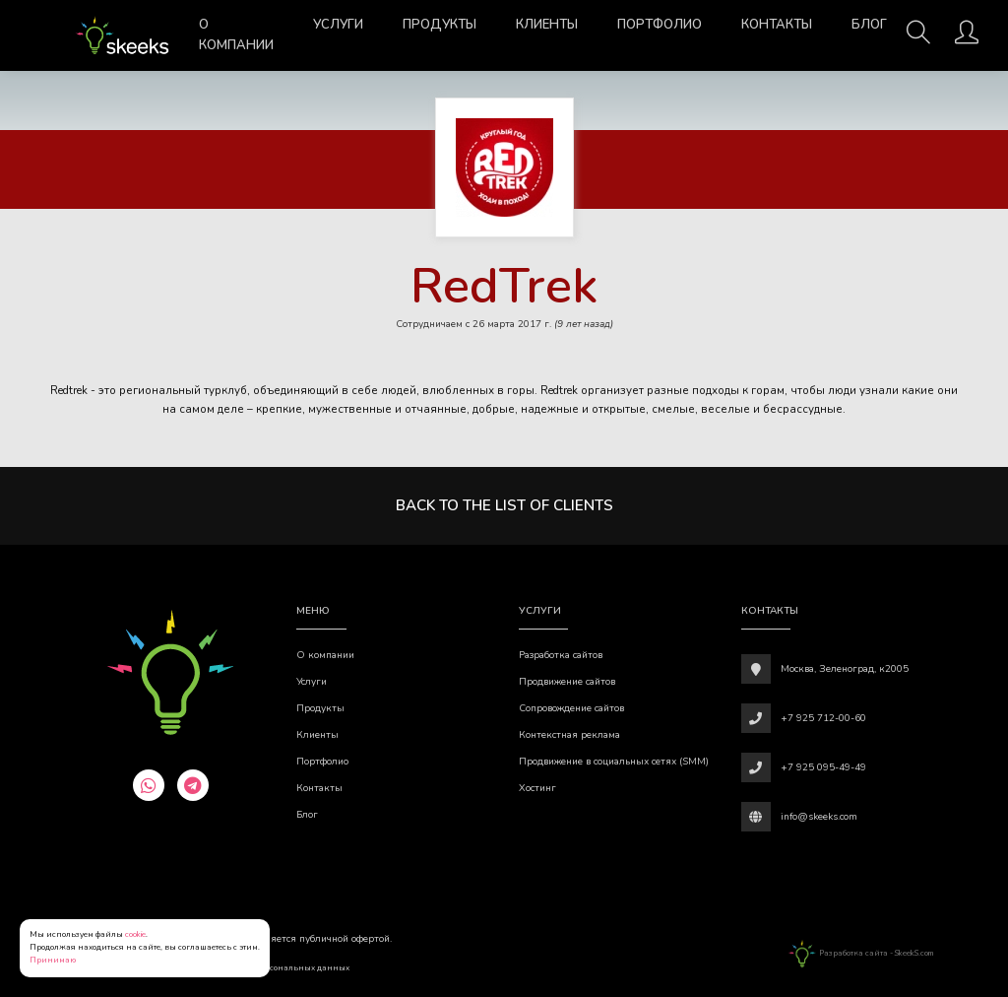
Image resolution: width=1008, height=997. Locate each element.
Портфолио (659, 24)
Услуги (338, 24)
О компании (236, 35)
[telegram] (193, 785)
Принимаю (53, 960)
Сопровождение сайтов (571, 708)
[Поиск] (918, 38)
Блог (869, 24)
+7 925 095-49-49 (823, 767)
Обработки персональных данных (281, 968)
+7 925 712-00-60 (823, 718)
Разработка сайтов (560, 655)
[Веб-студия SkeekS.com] (122, 35)
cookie (135, 934)
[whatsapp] (148, 785)
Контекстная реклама (569, 735)
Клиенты (547, 24)
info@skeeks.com (819, 817)
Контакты (776, 24)
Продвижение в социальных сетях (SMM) (614, 761)
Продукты (439, 24)
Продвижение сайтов (567, 682)
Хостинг (537, 788)
